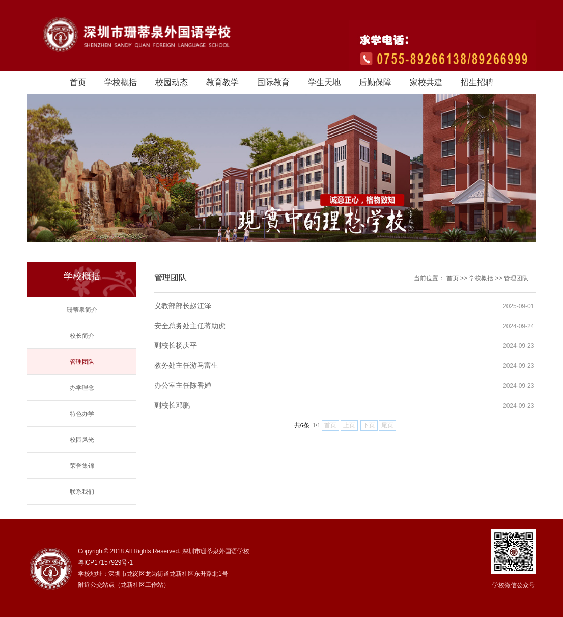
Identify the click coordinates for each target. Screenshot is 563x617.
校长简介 (82, 335)
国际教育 (273, 82)
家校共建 (426, 82)
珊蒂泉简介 (82, 309)
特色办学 (82, 413)
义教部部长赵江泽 (182, 306)
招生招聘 (477, 82)
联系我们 (82, 491)
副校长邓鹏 (172, 405)
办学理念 (82, 387)
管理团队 (82, 361)
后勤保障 (375, 82)
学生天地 (324, 82)
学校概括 (120, 82)
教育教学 (222, 82)
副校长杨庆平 (175, 345)
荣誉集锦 (82, 465)
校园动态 (171, 82)
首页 (78, 82)
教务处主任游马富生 (186, 365)
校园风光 (82, 439)
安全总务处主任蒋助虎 (190, 325)
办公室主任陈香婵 (182, 385)
